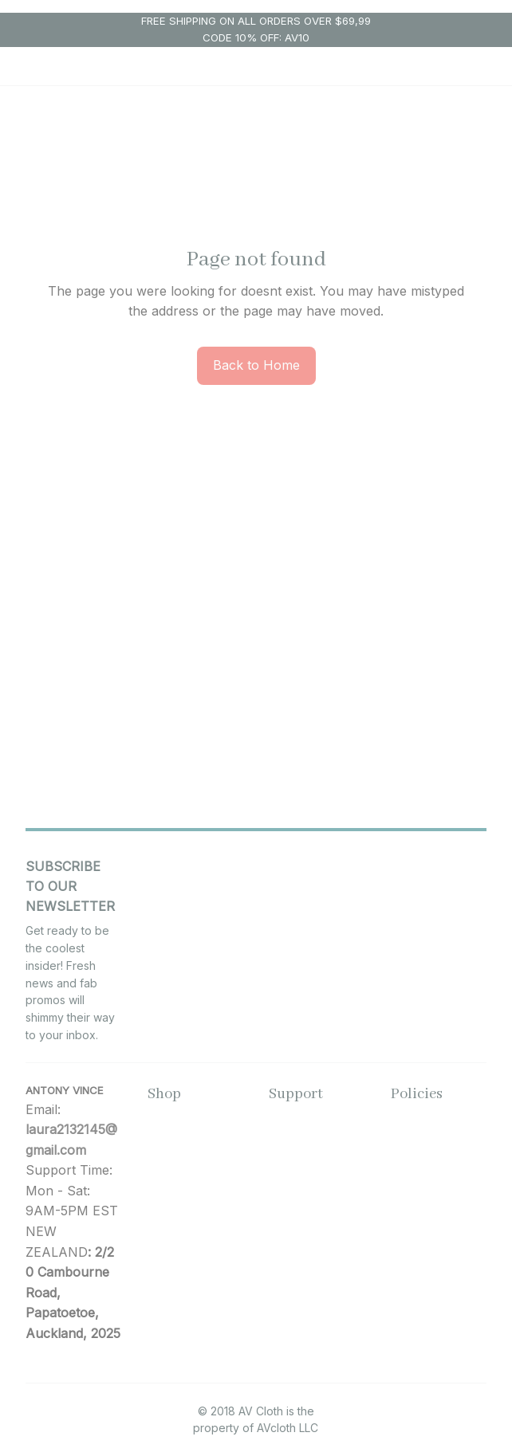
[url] (74, 1140)
